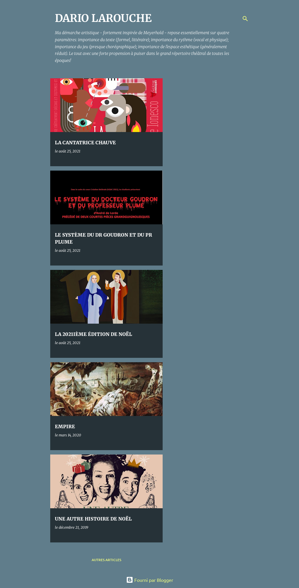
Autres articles (106, 559)
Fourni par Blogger (149, 580)
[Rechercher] (245, 19)
